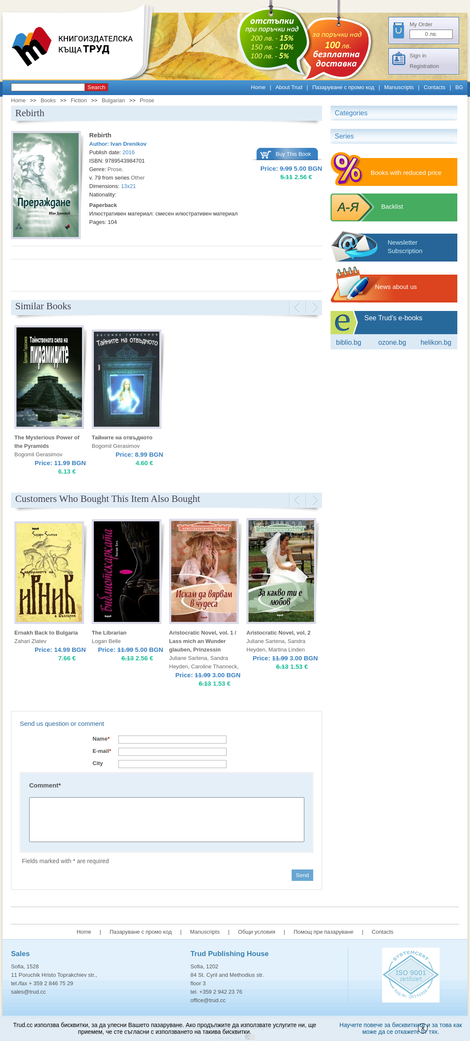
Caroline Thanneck (214, 666)
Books (48, 100)
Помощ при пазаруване (324, 932)
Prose (147, 100)
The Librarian (109, 633)
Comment (45, 785)
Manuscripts (399, 87)
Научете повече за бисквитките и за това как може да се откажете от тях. (400, 1028)
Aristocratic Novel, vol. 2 (278, 633)
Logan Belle (106, 641)
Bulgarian (113, 100)
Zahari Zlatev (30, 641)
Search (96, 87)
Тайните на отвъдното (122, 437)
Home (258, 87)
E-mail (102, 751)
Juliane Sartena (188, 658)
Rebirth (100, 135)
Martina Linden (286, 649)
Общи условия (256, 932)
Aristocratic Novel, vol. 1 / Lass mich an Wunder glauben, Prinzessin (202, 641)
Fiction (79, 100)
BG (459, 87)
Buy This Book (293, 154)
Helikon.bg (436, 342)
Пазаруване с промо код (343, 87)
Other (138, 177)
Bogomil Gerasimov (38, 454)
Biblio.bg (348, 342)
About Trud (289, 87)
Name (101, 739)
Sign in (418, 55)
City (98, 763)
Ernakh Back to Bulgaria (46, 633)
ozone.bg (392, 342)
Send (302, 875)
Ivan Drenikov (129, 144)
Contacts (434, 87)
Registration (424, 66)
